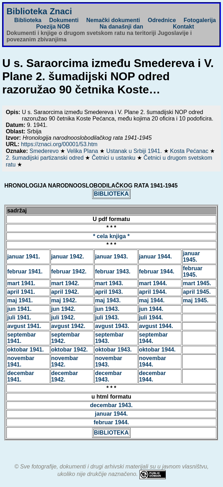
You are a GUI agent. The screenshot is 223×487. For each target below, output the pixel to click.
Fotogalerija (200, 20)
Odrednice (162, 20)
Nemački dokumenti (113, 20)
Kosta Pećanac (190, 151)
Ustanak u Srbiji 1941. (135, 151)
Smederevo (45, 151)
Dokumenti (64, 20)
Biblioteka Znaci (39, 11)
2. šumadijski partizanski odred (45, 158)
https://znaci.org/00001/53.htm (59, 144)
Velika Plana (83, 151)
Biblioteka (27, 20)
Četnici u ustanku (114, 158)
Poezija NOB (53, 27)
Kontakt (183, 27)
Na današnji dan (121, 27)
